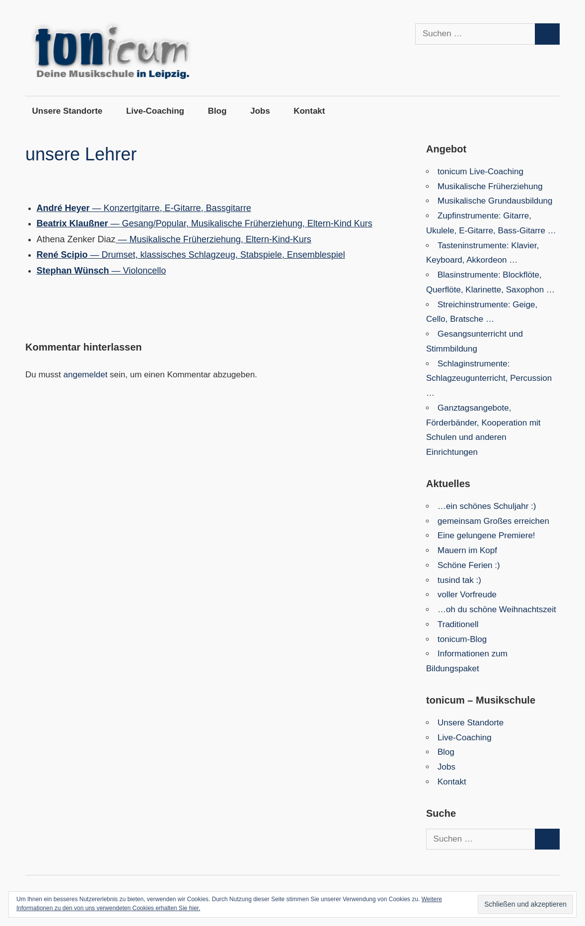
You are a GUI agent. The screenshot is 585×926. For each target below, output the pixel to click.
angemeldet (86, 374)
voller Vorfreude (467, 594)
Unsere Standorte (67, 111)
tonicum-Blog (462, 639)
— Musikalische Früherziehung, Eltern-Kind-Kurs (213, 239)
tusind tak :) (459, 580)
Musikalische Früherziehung (490, 186)
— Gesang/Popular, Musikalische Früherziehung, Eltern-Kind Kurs (204, 223)
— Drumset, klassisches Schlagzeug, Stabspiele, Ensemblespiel (191, 255)
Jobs (260, 111)
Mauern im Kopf (467, 550)
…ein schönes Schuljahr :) (487, 506)
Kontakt (309, 111)
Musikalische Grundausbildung (495, 201)
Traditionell (458, 624)
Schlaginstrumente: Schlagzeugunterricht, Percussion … (489, 378)
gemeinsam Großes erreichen (493, 521)
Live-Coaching (155, 111)
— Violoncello (101, 271)
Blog (217, 111)
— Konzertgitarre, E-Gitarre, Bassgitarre (144, 208)
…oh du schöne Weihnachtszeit (497, 609)
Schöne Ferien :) (469, 565)
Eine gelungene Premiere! (486, 535)
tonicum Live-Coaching (480, 171)
